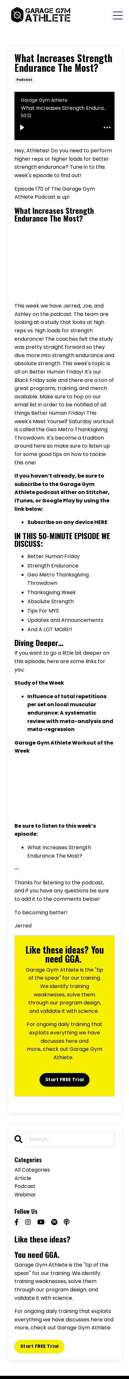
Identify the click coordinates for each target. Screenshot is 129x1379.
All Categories (32, 1170)
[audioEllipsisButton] (107, 127)
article (22, 1178)
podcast (24, 79)
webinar (25, 1194)
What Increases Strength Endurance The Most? (54, 214)
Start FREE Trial (64, 1079)
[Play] (22, 127)
